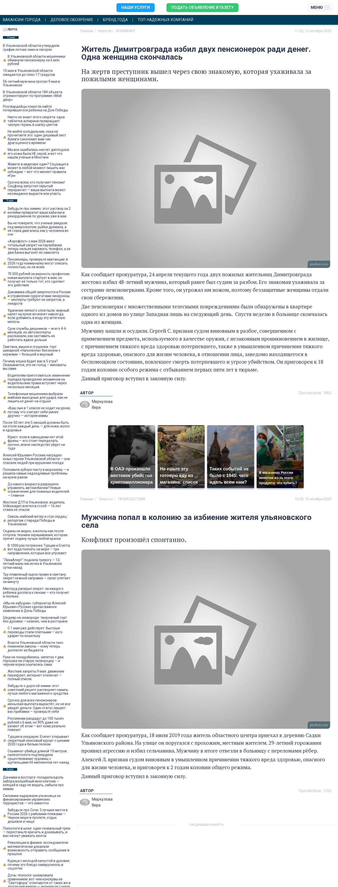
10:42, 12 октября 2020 (313, 499)
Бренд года (115, 20)
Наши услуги (135, 7)
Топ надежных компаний (165, 20)
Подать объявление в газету (202, 7)
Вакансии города (21, 20)
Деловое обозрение (71, 20)
